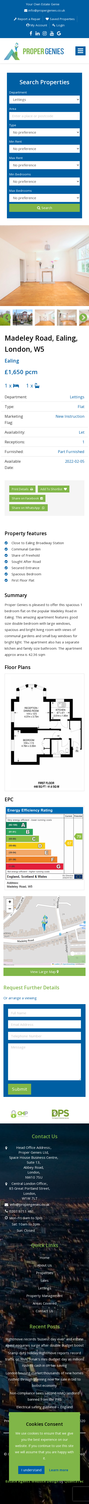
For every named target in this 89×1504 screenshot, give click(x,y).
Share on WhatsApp (28, 508)
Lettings (44, 1288)
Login (58, 25)
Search (44, 207)
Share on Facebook (27, 498)
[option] (44, 265)
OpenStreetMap (69, 964)
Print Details (20, 489)
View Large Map (44, 971)
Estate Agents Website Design (32, 1481)
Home (45, 1257)
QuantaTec (73, 1481)
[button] (44, 923)
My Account (36, 25)
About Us (44, 1265)
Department (18, 92)
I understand (31, 1470)
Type (12, 125)
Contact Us (44, 1311)
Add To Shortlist (51, 489)
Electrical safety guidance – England (44, 1407)
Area (12, 109)
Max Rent (16, 158)
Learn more (58, 1470)
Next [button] (81, 317)
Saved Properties (60, 19)
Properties (44, 1272)
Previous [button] (4, 317)
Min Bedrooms (20, 174)
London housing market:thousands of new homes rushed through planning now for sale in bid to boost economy (44, 1379)
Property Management (44, 1295)
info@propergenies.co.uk (44, 10)
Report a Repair (27, 19)
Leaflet (55, 964)
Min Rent (15, 141)
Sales (44, 1280)
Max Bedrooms (20, 191)
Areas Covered (44, 1303)
